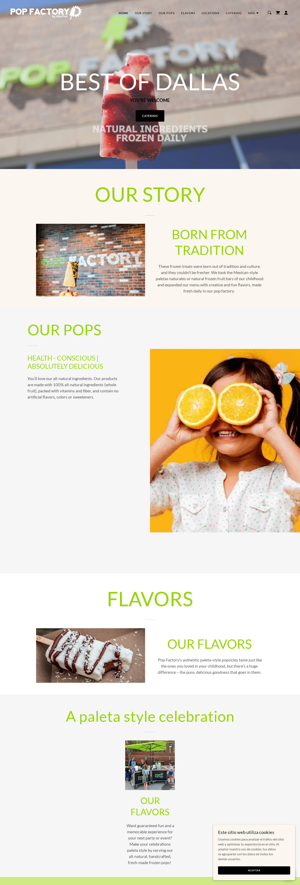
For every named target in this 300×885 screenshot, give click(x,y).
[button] (253, 13)
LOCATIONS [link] (210, 13)
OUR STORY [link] (143, 13)
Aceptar (254, 870)
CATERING (150, 116)
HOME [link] (123, 13)
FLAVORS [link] (188, 13)
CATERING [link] (234, 13)
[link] (46, 12)
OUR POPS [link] (167, 13)
